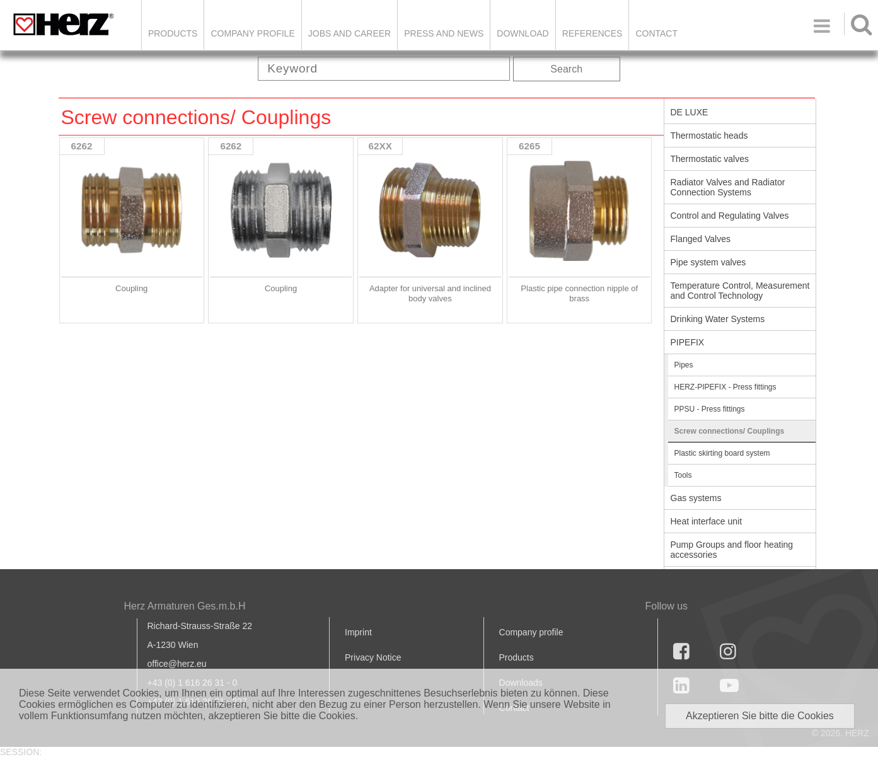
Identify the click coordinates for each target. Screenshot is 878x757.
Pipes (683, 365)
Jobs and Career (349, 33)
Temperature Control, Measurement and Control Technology (740, 290)
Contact (656, 33)
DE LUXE (689, 112)
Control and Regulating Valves (730, 216)
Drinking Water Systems (718, 319)
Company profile (531, 632)
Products (173, 33)
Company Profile (252, 33)
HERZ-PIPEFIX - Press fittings (725, 387)
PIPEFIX (688, 342)
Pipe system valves (708, 262)
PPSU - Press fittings (709, 409)
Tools (683, 475)
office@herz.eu (177, 664)
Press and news (443, 33)
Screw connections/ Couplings (729, 431)
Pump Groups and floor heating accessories (732, 550)
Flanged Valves (701, 239)
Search (566, 69)
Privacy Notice (373, 657)
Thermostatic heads (709, 135)
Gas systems (696, 498)
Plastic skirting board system (722, 453)
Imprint (358, 632)
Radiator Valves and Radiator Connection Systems (728, 187)
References (592, 33)
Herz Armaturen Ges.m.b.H (185, 606)
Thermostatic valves (710, 159)
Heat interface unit (706, 521)
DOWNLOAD (522, 33)
